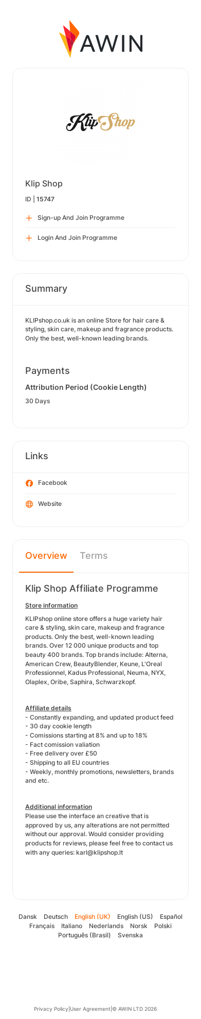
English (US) (135, 916)
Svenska (130, 935)
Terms (94, 555)
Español (171, 916)
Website (44, 504)
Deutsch (56, 916)
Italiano (71, 926)
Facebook (46, 483)
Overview (46, 555)
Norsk (139, 926)
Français (41, 926)
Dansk (28, 916)
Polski (163, 926)
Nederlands (106, 926)
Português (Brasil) (84, 935)
